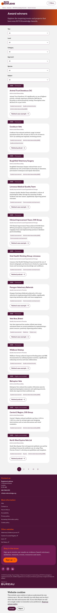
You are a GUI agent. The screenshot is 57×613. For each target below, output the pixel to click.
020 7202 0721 (5, 490)
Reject (21, 608)
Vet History (5, 542)
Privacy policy (5, 516)
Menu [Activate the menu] (51, 3)
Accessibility (5, 513)
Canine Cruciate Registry (9, 535)
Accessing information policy (9, 519)
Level (10, 38)
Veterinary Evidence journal (10, 532)
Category (10, 47)
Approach (11, 57)
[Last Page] (38, 469)
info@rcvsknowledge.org (8, 493)
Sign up (10, 560)
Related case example (20, 114)
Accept (11, 608)
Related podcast (18, 148)
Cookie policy (5, 522)
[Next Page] (33, 469)
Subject (10, 75)
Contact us (4, 506)
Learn (3, 539)
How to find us (5, 509)
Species (10, 66)
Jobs (2, 503)
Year (10, 29)
